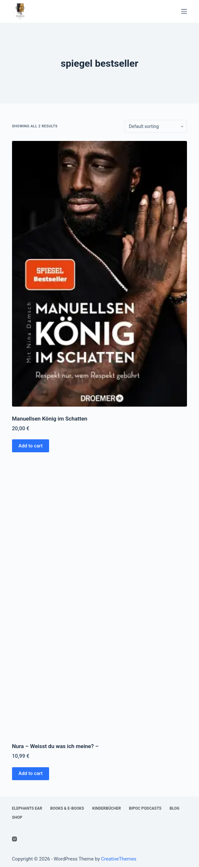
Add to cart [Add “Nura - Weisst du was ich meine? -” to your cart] (31, 773)
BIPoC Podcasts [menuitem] (145, 808)
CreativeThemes (119, 859)
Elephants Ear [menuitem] (27, 808)
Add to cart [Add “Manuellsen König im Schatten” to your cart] (31, 446)
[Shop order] (156, 126)
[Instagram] (14, 839)
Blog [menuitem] (174, 808)
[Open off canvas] (184, 11)
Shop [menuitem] (17, 817)
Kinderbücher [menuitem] (106, 808)
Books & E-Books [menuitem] (67, 808)
